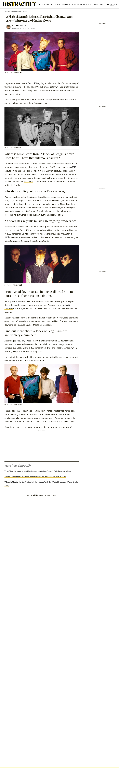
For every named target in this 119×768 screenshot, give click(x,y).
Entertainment (44, 5)
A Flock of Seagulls (34, 83)
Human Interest (86, 5)
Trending (64, 5)
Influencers (74, 5)
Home (6, 12)
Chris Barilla (20, 25)
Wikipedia (28, 181)
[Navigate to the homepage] (20, 4)
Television (55, 5)
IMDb (7, 237)
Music (25, 12)
